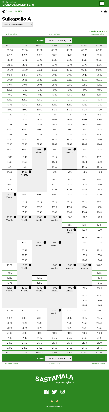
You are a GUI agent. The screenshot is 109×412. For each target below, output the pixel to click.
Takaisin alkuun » (98, 31)
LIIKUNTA (18, 11)
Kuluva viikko (54, 34)
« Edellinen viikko (10, 34)
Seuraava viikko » (98, 34)
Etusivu (9, 11)
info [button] (44, 149)
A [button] (101, 11)
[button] (101, 3)
